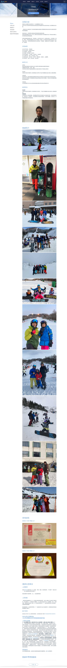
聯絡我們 (46, 1)
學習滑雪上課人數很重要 (32, 633)
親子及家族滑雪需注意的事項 (49, 613)
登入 (65, 1)
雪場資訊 (24, 1)
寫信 (47, 651)
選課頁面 (26, 589)
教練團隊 (28, 1)
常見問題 (41, 1)
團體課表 (52, 635)
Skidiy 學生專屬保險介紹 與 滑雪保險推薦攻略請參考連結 (33, 618)
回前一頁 (33, 664)
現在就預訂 (33, 13)
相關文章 (33, 1)
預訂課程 (37, 1)
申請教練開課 (46, 640)
